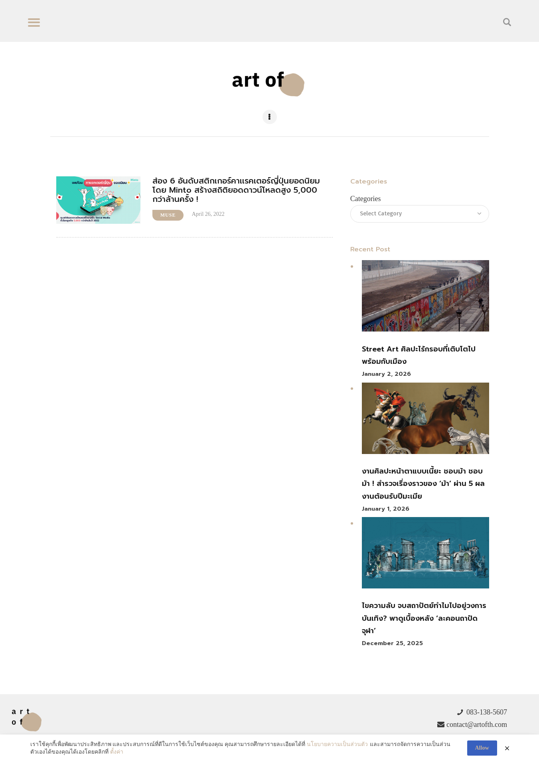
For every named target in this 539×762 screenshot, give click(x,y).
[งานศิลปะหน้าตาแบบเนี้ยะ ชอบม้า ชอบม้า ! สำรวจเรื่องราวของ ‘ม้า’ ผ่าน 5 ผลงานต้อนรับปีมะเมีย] (425, 420)
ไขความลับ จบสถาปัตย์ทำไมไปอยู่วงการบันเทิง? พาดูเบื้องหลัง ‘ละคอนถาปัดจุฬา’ (424, 618)
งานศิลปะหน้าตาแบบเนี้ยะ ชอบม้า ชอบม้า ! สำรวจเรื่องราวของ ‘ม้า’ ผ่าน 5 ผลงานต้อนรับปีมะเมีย (423, 484)
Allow (482, 748)
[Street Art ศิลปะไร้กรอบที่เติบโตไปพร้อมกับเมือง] (425, 298)
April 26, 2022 (208, 214)
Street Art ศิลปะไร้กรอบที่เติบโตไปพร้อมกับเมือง (419, 355)
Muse (168, 215)
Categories (365, 199)
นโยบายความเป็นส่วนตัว (337, 744)
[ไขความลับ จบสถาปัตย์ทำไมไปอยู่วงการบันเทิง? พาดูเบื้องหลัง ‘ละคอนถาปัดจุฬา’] (425, 554)
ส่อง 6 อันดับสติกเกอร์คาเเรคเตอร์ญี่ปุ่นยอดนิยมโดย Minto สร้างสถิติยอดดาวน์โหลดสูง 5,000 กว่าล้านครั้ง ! (236, 190)
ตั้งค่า (116, 752)
